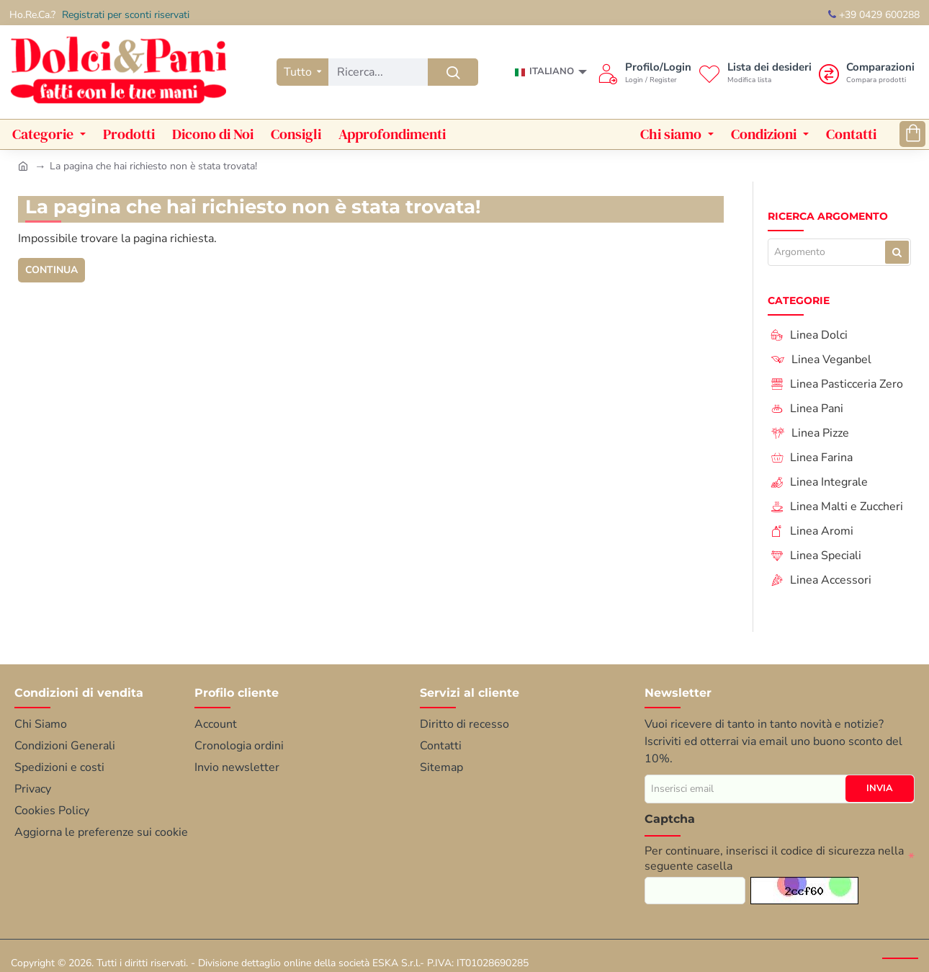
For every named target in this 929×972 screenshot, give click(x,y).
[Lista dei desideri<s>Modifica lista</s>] (755, 72)
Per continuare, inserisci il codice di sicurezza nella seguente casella (774, 858)
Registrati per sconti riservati (125, 15)
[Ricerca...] (453, 72)
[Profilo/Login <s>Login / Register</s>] (644, 72)
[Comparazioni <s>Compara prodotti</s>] (866, 72)
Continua (51, 270)
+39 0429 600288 (874, 15)
